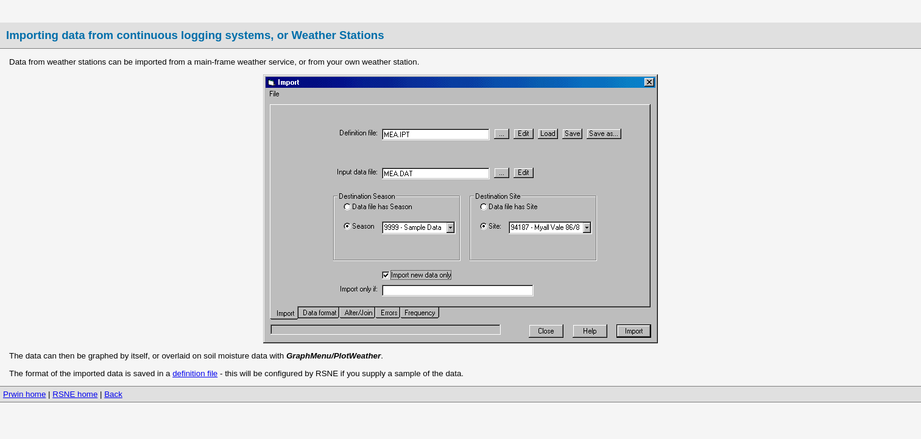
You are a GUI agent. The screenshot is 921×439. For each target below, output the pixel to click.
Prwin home (24, 394)
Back (113, 394)
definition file (194, 373)
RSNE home (74, 394)
